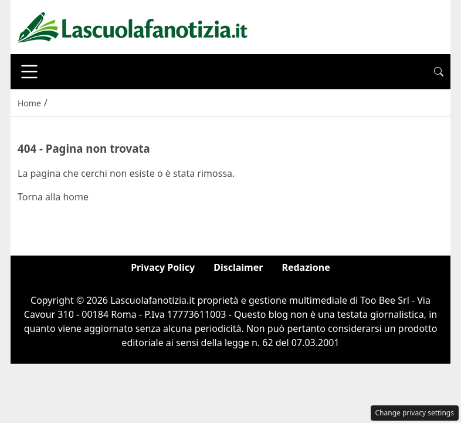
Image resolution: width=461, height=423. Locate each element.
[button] (438, 72)
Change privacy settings (415, 413)
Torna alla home (53, 196)
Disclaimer (238, 267)
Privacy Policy (163, 267)
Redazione (306, 267)
